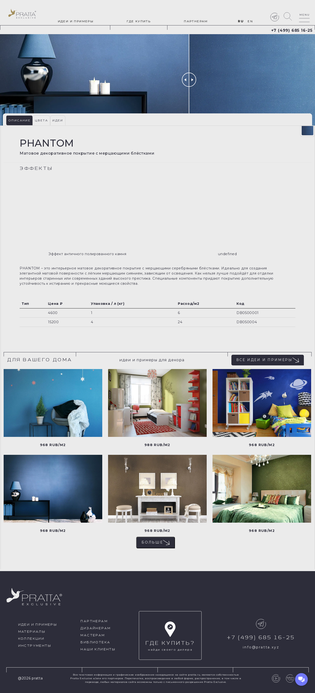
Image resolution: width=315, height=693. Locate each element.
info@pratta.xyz (261, 647)
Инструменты (34, 646)
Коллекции (31, 639)
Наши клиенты (97, 649)
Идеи (57, 120)
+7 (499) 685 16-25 (292, 30)
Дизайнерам (95, 628)
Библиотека (95, 642)
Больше (156, 542)
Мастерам (92, 635)
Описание (19, 120)
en (250, 21)
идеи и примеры (76, 21)
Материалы (32, 632)
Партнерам (196, 21)
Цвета (41, 120)
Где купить (139, 21)
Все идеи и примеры (267, 360)
